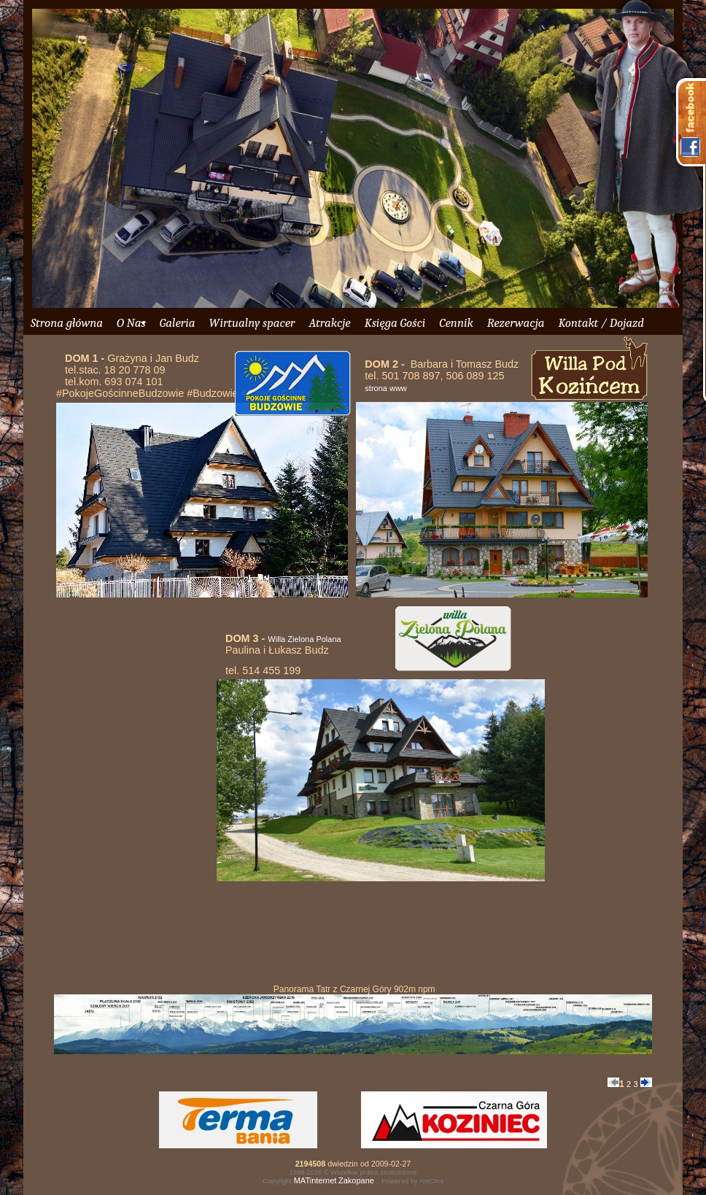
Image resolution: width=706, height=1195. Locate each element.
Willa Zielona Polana (304, 639)
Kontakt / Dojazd (600, 323)
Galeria (177, 323)
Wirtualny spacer (252, 323)
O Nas (131, 323)
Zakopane (356, 1180)
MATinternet (315, 1180)
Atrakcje (329, 323)
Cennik (456, 323)
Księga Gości (395, 323)
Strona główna (67, 323)
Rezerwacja (516, 323)
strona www (385, 388)
